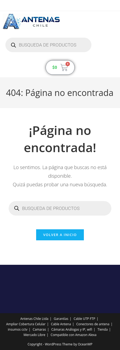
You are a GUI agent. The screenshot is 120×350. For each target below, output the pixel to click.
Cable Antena (61, 324)
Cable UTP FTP (84, 318)
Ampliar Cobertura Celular (26, 324)
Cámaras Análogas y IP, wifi (71, 329)
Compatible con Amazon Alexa (74, 335)
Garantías (61, 318)
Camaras (39, 329)
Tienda (103, 329)
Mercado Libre (34, 335)
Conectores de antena (92, 324)
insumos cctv (17, 329)
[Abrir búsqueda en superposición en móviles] (48, 45)
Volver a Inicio (60, 234)
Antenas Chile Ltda (34, 318)
